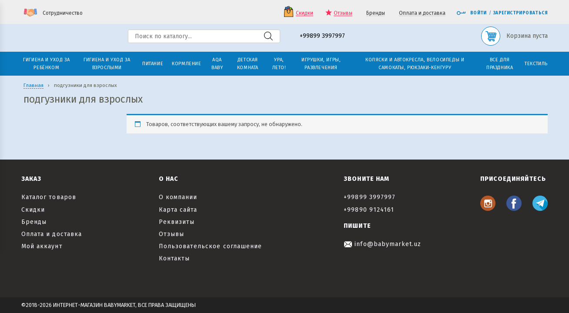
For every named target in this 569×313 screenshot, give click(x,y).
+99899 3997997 (322, 36)
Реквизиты (176, 222)
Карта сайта (178, 209)
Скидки (304, 13)
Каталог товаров (48, 197)
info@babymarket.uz (382, 244)
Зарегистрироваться (520, 13)
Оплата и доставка (422, 13)
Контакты (174, 258)
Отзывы (343, 13)
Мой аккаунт (42, 246)
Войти (471, 13)
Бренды (375, 13)
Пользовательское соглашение (210, 246)
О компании (178, 197)
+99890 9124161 (369, 209)
